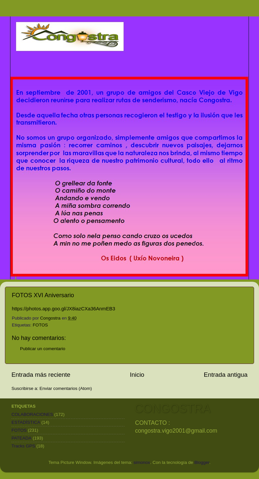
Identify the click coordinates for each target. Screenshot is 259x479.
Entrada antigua (226, 374)
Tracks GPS (23, 445)
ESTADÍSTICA (25, 422)
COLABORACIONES (32, 414)
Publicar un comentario (42, 348)
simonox (141, 462)
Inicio (137, 374)
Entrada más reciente (40, 374)
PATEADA (21, 438)
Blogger (201, 462)
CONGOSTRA (172, 408)
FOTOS (40, 325)
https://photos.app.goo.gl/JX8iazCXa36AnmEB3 (63, 308)
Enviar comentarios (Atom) (66, 388)
